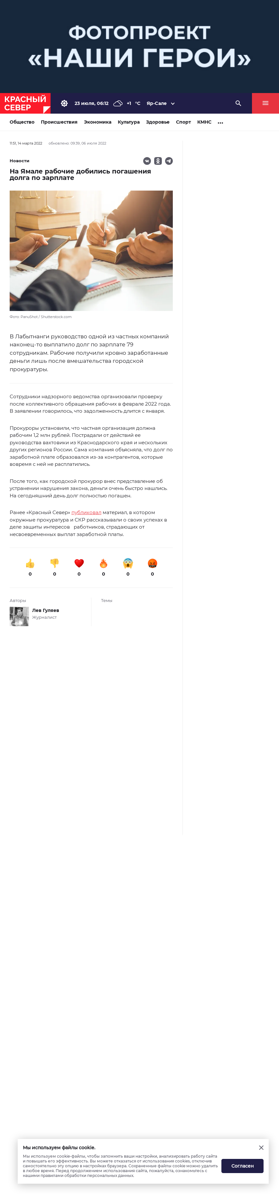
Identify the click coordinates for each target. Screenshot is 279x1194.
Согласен (242, 1166)
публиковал (86, 512)
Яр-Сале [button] (157, 103)
